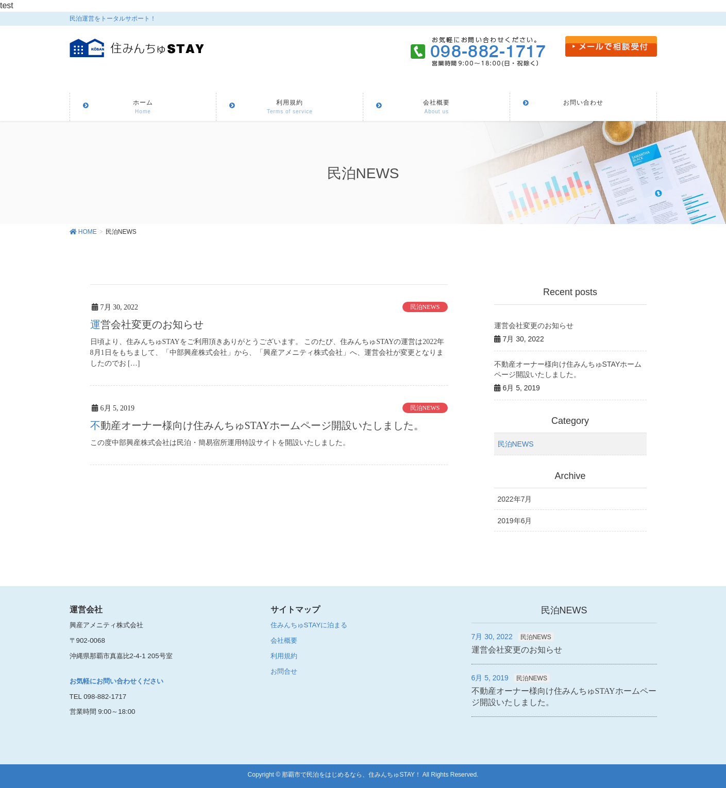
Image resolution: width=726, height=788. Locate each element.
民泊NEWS (425, 307)
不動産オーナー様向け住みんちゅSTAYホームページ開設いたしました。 (257, 425)
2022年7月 (515, 499)
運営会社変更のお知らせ (147, 324)
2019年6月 (515, 521)
